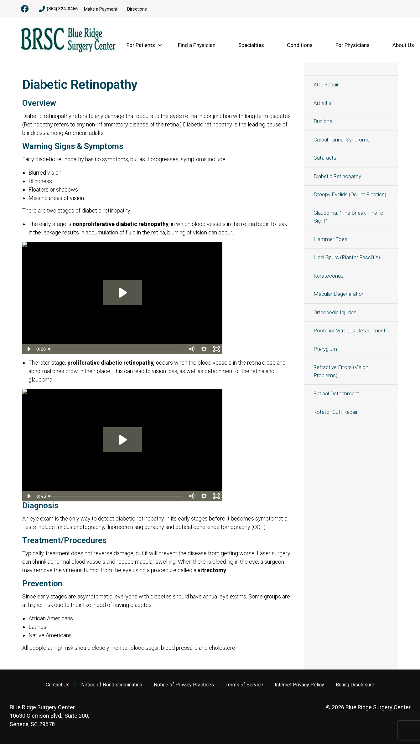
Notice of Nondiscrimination (111, 684)
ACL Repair (326, 84)
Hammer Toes (330, 239)
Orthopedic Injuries (335, 312)
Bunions (323, 121)
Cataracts (325, 158)
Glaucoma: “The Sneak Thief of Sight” (349, 217)
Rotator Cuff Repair (336, 412)
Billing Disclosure (355, 684)
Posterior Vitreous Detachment (350, 330)
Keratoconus (329, 276)
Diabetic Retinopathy (337, 176)
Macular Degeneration (339, 294)
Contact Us (58, 684)
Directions (137, 9)
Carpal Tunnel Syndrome (342, 139)
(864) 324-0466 (58, 9)
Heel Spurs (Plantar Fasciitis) (347, 257)
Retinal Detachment (336, 393)
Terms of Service (244, 684)
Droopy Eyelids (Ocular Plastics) (350, 194)
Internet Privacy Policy (299, 684)
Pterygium (325, 349)
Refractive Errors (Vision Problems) (341, 371)
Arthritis (322, 103)
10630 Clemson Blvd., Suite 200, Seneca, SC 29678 (49, 715)
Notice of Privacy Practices (184, 684)
